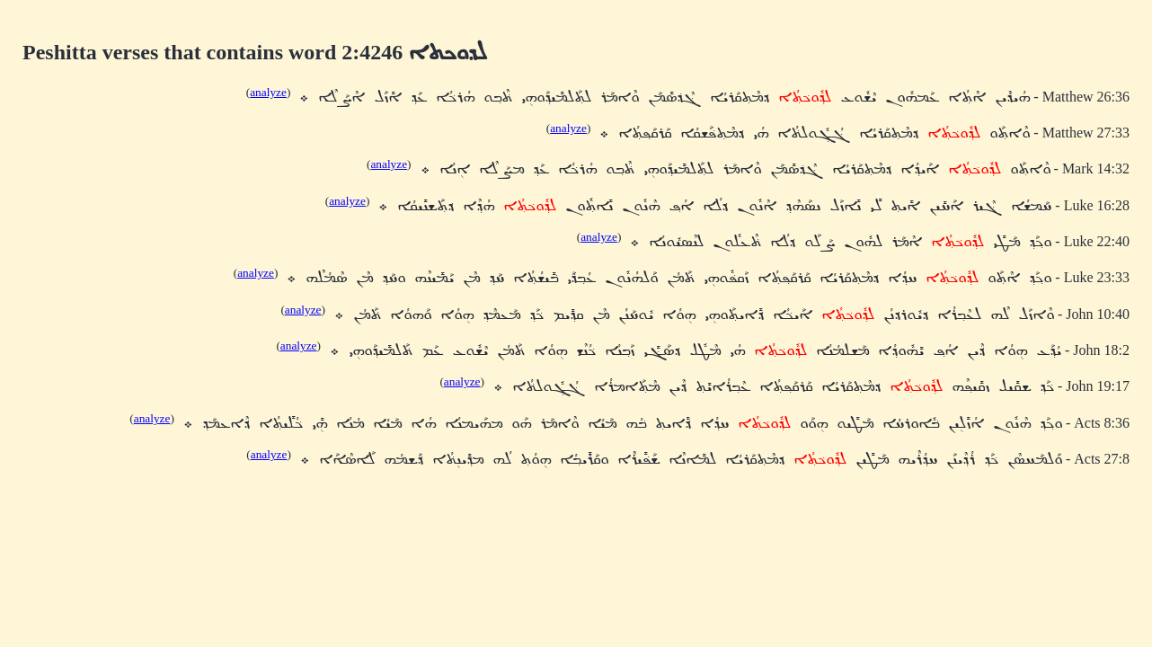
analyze (268, 92)
